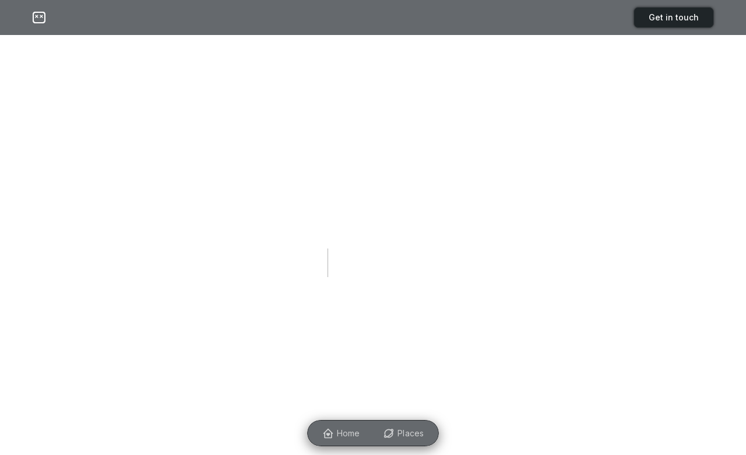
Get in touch (674, 17)
